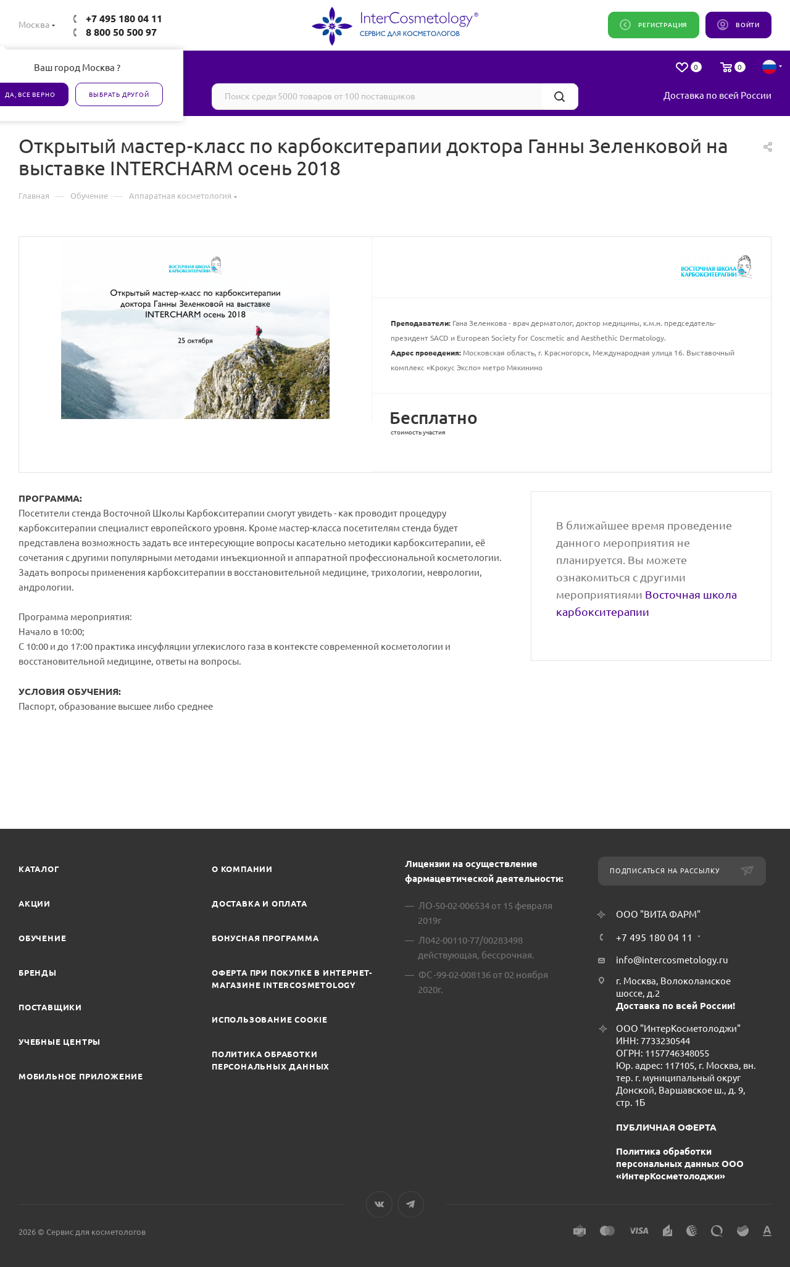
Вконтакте (379, 1204)
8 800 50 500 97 (121, 32)
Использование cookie (270, 1019)
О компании (242, 869)
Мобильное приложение (81, 1076)
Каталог (39, 869)
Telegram (410, 1204)
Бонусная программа (265, 938)
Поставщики (50, 1007)
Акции (35, 903)
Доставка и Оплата (259, 903)
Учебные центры (60, 1041)
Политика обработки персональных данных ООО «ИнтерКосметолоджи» (680, 1163)
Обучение (42, 938)
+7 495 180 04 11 (124, 18)
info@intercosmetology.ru (672, 960)
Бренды (38, 972)
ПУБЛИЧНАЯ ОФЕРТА (666, 1127)
